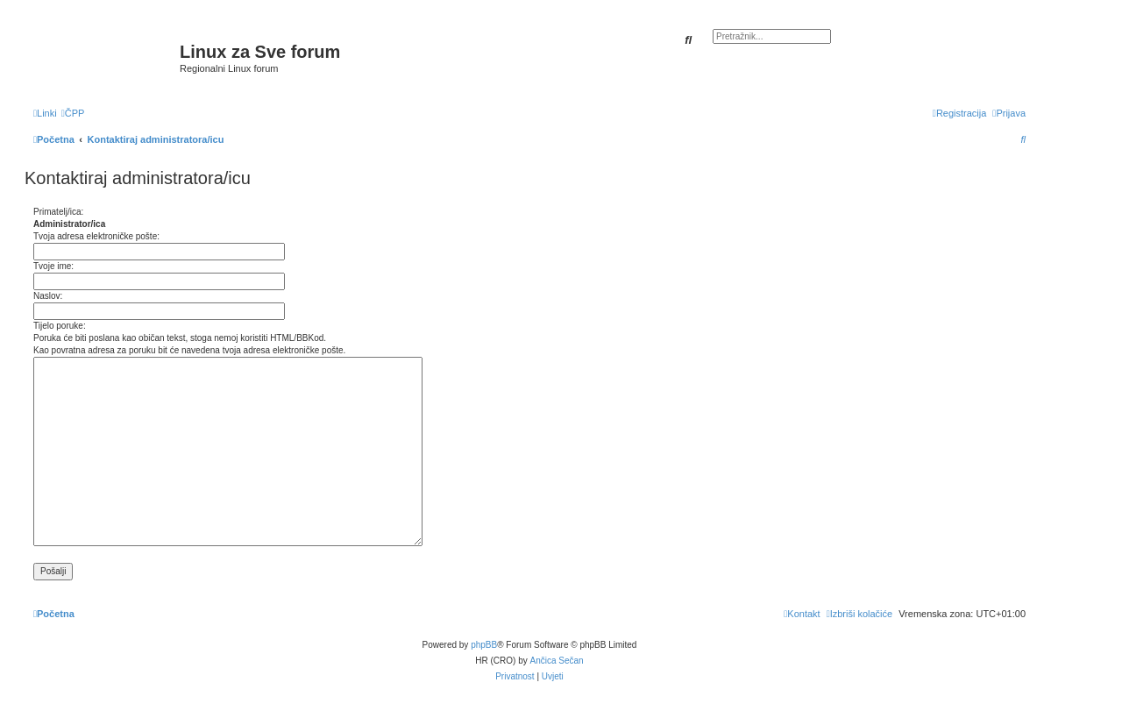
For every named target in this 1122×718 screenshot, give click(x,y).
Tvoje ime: (53, 266)
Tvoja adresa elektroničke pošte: (96, 236)
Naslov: (47, 296)
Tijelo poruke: (59, 326)
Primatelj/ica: (58, 212)
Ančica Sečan (557, 660)
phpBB (484, 645)
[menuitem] (73, 113)
